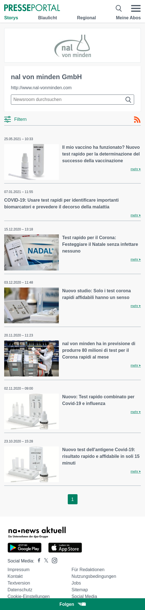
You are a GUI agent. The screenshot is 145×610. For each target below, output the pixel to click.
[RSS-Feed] (137, 120)
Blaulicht (47, 17)
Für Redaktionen (87, 569)
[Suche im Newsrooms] (72, 100)
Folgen (72, 604)
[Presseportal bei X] (44, 561)
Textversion (19, 583)
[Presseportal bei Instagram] (53, 560)
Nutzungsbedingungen (93, 576)
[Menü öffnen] (136, 8)
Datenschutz (20, 589)
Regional (86, 17)
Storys (11, 17)
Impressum (19, 569)
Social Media (84, 596)
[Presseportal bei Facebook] (37, 561)
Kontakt (15, 576)
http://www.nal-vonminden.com (41, 87)
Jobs (76, 583)
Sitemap (79, 589)
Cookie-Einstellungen (29, 596)
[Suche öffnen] (118, 8)
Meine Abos (128, 17)
